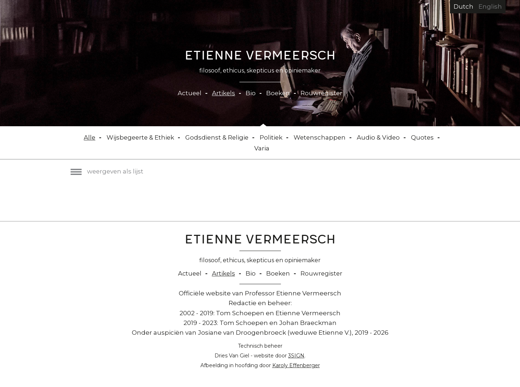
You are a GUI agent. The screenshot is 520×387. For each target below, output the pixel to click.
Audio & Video (380, 137)
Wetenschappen (321, 137)
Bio (251, 93)
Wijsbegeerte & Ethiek (139, 137)
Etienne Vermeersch (260, 57)
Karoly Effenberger (296, 365)
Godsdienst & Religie (217, 137)
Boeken (278, 93)
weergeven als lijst (107, 171)
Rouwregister (322, 93)
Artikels (223, 93)
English (490, 6)
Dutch (463, 6)
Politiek (271, 137)
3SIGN (296, 355)
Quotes (425, 137)
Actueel (189, 93)
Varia (261, 148)
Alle (87, 137)
